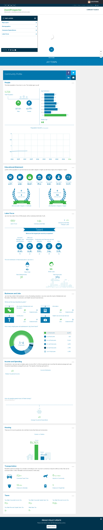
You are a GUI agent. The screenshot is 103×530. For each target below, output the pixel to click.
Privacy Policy (90, 5)
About (75, 5)
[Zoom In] (101, 51)
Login (97, 5)
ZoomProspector (12, 10)
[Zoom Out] (101, 54)
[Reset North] (101, 56)
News (79, 5)
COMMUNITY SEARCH (93, 9)
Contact (83, 5)
